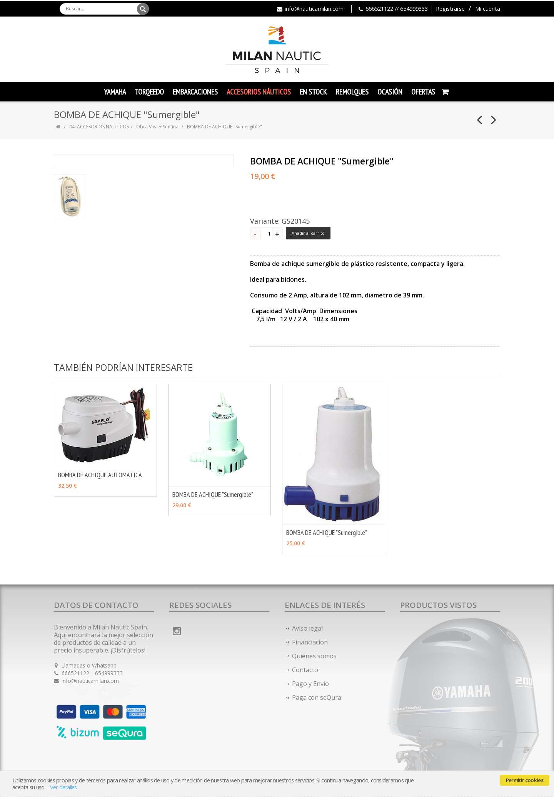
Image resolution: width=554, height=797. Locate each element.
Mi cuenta (487, 8)
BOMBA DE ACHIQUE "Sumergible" (212, 494)
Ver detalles (63, 787)
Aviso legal (307, 628)
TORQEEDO (149, 92)
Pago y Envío (310, 683)
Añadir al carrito (308, 233)
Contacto (305, 670)
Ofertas (423, 92)
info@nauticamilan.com (314, 8)
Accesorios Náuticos (259, 92)
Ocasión (389, 92)
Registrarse (450, 8)
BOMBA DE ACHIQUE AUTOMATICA (100, 474)
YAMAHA (115, 92)
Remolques (352, 92)
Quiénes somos (314, 656)
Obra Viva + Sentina (157, 126)
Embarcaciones (195, 92)
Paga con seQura (316, 697)
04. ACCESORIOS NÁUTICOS (99, 126)
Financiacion (310, 642)
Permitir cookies (524, 780)
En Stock (313, 92)
